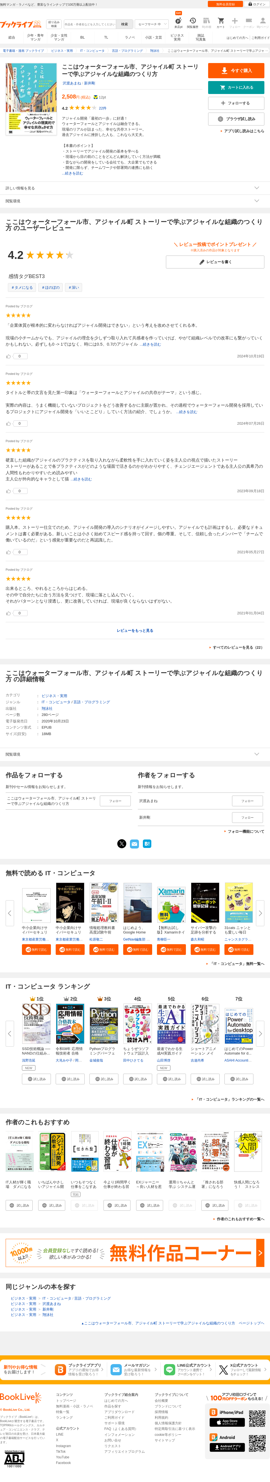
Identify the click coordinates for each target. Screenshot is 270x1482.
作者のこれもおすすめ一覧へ (240, 1219)
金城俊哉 (96, 1060)
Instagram (63, 1446)
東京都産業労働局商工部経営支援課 (49, 939)
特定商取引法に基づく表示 (175, 1429)
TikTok (61, 1452)
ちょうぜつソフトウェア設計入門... (136, 1053)
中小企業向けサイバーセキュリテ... (35, 932)
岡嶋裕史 (82, 1060)
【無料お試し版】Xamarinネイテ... (171, 932)
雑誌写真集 (201, 37)
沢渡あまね (72, 83)
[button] (36, 949)
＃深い (73, 287)
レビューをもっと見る (135, 630)
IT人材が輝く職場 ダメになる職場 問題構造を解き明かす (18, 1189)
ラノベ (130, 37)
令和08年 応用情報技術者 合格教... (69, 1053)
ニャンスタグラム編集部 (243, 939)
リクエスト (112, 1446)
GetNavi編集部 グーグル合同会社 (148, 939)
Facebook (63, 1463)
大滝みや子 (64, 1060)
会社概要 (161, 1401)
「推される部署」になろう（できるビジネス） (214, 1189)
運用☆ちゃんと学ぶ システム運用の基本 (182, 1186)
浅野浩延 (28, 1060)
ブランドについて (168, 1406)
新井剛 (89, 83)
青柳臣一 (163, 939)
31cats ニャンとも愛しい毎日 (237, 930)
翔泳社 (47, 708)
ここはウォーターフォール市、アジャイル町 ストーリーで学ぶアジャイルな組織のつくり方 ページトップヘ (172, 1323)
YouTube (62, 1457)
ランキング (64, 1418)
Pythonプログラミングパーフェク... (102, 1053)
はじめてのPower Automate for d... (238, 1051)
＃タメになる (22, 287)
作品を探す (112, 1406)
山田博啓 (163, 1060)
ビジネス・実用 (54, 696)
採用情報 (161, 1412)
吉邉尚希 (197, 1060)
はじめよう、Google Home (134, 930)
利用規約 (161, 1418)
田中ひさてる (133, 1060)
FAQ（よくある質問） (121, 1429)
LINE (60, 1434)
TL (106, 37)
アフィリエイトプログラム (124, 1452)
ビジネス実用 (177, 37)
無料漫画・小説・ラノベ (74, 1406)
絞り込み (54, 24)
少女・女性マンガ (59, 37)
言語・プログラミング (91, 702)
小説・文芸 (153, 37)
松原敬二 (96, 939)
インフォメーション (119, 1435)
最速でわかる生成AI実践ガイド (170, 1051)
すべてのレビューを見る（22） (238, 647)
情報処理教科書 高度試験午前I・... (102, 932)
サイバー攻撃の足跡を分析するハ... (203, 932)
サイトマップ (165, 1440)
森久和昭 (197, 939)
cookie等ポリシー (168, 1435)
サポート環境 (114, 1423)
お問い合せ (112, 1440)
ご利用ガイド (260, 37)
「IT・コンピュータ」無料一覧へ (237, 964)
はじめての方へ (237, 37)
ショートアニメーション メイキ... (203, 1053)
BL (82, 37)
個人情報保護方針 (168, 1423)
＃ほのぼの (50, 287)
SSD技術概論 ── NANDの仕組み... (36, 1051)
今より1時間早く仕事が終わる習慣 (117, 1186)
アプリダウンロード (119, 1412)
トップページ (66, 1401)
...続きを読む (72, 173)
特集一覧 (62, 1412)
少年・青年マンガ (35, 37)
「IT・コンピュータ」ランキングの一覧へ (229, 1099)
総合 (11, 37)
